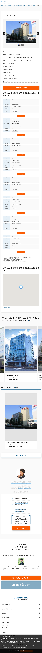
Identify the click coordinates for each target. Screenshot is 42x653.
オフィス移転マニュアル (8, 609)
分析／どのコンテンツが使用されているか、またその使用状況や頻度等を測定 (18, 645)
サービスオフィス (6, 628)
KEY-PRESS (5, 625)
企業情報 (4, 614)
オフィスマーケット (6, 618)
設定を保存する (21, 650)
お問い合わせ (5, 623)
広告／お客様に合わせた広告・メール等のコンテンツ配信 (14, 647)
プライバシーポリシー (7, 631)
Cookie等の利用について (13, 641)
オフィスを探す (6, 605)
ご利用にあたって (6, 633)
